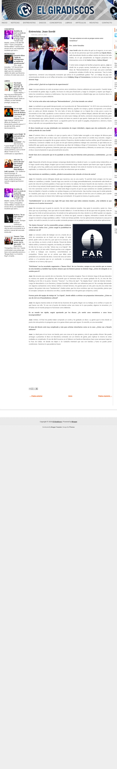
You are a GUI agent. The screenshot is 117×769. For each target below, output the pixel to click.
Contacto (107, 23)
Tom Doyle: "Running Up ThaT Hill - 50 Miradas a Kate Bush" (19, 87)
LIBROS (7, 81)
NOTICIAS (8, 107)
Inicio (4, 23)
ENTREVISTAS (9, 53)
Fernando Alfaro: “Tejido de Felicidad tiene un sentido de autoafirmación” (19, 59)
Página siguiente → (105, 396)
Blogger (74, 422)
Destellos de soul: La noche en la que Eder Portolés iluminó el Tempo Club (20, 35)
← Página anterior (35, 396)
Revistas (93, 23)
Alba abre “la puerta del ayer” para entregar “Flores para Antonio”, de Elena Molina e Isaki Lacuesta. (14, 165)
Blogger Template (56, 427)
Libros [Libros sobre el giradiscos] (68, 23)
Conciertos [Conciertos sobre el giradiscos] (56, 23)
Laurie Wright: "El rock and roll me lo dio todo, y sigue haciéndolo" (19, 138)
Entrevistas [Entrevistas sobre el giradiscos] (29, 23)
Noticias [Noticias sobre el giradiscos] (15, 23)
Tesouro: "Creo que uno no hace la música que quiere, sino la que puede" (19, 240)
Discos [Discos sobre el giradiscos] (42, 23)
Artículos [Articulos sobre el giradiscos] (81, 23)
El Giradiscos (57, 422)
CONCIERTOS (9, 29)
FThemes (72, 427)
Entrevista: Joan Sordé (42, 31)
